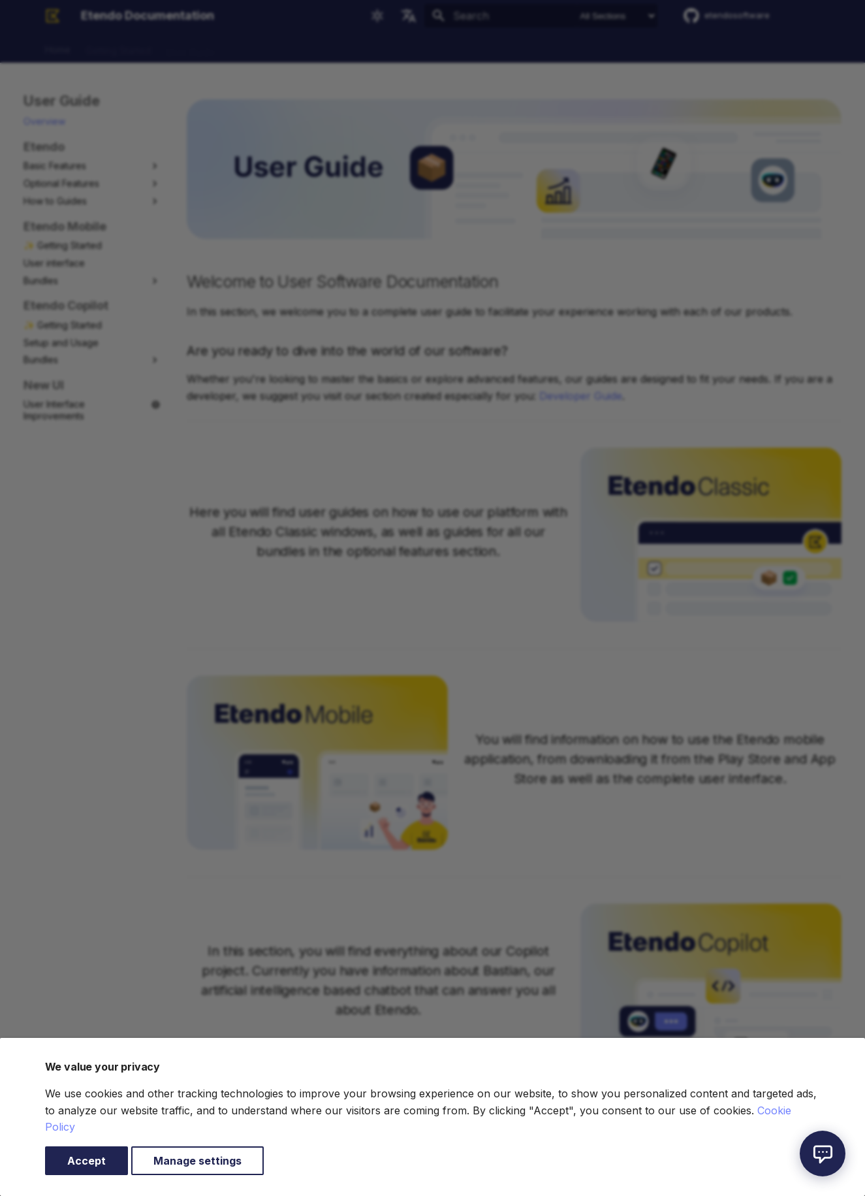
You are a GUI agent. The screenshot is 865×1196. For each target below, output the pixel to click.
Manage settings (197, 1160)
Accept (86, 1160)
